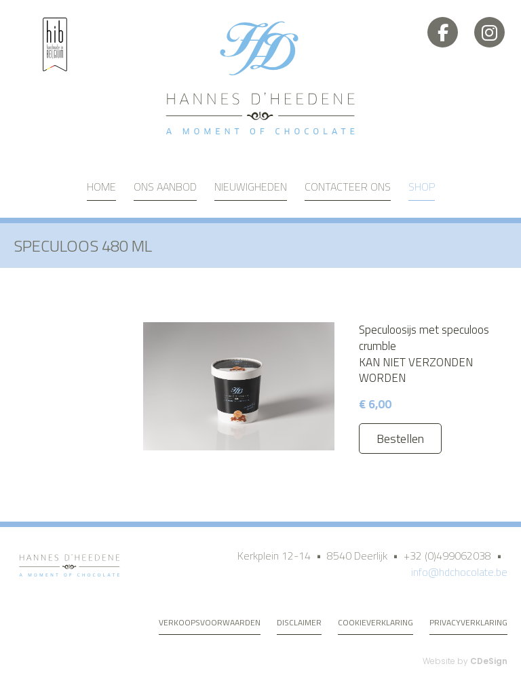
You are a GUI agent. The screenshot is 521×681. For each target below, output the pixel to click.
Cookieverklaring (375, 622)
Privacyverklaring (468, 622)
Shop (421, 186)
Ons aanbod (165, 186)
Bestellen (400, 438)
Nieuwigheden (250, 186)
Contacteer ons (348, 186)
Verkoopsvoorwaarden (209, 622)
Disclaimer (299, 622)
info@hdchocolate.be (459, 572)
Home (101, 186)
